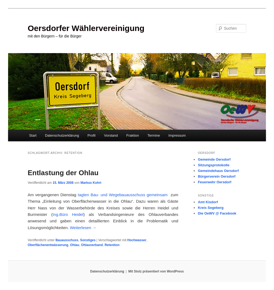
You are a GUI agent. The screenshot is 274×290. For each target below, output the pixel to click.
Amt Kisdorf (208, 202)
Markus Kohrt (91, 183)
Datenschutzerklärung (62, 135)
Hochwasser (137, 240)
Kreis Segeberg (210, 208)
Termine (153, 135)
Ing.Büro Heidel (68, 214)
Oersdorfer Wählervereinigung (86, 28)
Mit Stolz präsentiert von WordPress (156, 271)
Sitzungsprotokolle (213, 165)
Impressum (177, 135)
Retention (112, 245)
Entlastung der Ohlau (63, 173)
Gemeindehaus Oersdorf (218, 171)
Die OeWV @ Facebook (217, 213)
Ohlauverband (92, 245)
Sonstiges (87, 240)
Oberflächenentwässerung (48, 245)
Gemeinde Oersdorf (214, 159)
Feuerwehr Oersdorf (214, 182)
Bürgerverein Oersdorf (216, 176)
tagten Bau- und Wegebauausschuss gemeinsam (123, 194)
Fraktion (132, 135)
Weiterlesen (83, 227)
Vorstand (111, 135)
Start (32, 135)
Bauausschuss (67, 240)
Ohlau (74, 245)
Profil (92, 135)
